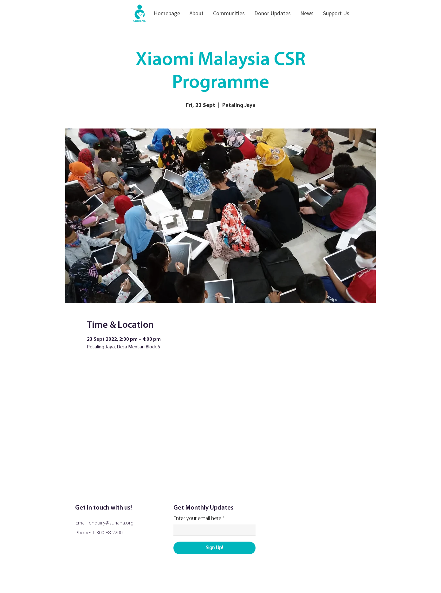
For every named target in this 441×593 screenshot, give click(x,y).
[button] (196, 13)
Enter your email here (197, 519)
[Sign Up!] (214, 548)
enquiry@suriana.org (111, 523)
